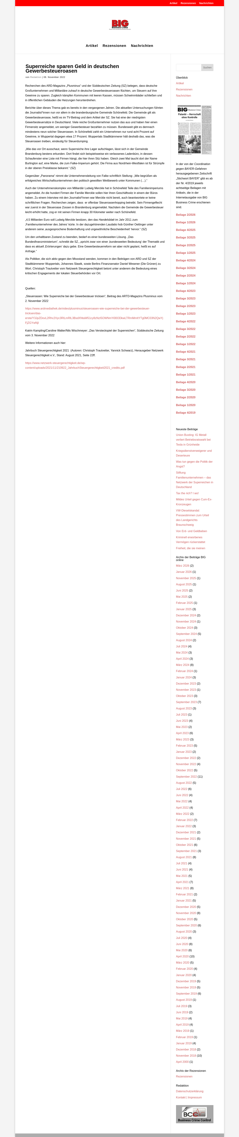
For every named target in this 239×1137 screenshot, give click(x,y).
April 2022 (182, 807)
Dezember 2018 (186, 1049)
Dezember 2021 (186, 832)
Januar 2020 (184, 975)
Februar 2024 (184, 671)
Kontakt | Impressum (189, 1097)
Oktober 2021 (184, 844)
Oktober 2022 (184, 770)
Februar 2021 (184, 894)
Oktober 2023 (184, 695)
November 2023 (186, 689)
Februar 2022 (184, 820)
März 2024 (182, 664)
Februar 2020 (184, 968)
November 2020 (186, 913)
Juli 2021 (181, 863)
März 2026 (182, 565)
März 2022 (182, 813)
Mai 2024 (182, 652)
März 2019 (182, 1030)
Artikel (173, 3)
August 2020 (184, 931)
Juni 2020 (182, 944)
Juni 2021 (182, 869)
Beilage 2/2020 (185, 397)
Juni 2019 (182, 1012)
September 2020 (186, 925)
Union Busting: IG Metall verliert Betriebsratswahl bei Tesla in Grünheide (193, 439)
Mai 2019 (182, 1018)
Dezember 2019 (186, 981)
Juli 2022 (181, 788)
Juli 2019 (181, 1006)
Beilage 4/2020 (185, 382)
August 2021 (184, 857)
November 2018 (186, 1055)
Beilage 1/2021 (185, 374)
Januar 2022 (184, 826)
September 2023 (186, 702)
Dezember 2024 (186, 615)
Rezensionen (188, 3)
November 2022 (186, 764)
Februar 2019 (184, 1037)
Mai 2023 (182, 726)
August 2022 (184, 782)
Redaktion (35, 77)
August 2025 (184, 584)
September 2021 (186, 851)
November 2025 (186, 578)
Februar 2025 (184, 602)
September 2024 (186, 633)
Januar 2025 (184, 609)
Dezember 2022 (186, 757)
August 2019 (184, 999)
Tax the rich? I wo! (187, 493)
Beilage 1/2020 (185, 405)
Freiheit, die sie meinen (190, 548)
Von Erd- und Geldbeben (191, 531)
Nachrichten (206, 3)
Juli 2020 (181, 937)
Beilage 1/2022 (185, 344)
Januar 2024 (184, 677)
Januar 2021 (184, 900)
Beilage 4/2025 (185, 229)
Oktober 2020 (184, 919)
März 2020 (182, 962)
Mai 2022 (182, 801)
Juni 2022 (182, 795)
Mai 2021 (182, 875)
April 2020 (182, 956)
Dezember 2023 (186, 683)
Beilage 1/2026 (185, 222)
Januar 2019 (184, 1043)
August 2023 (184, 708)
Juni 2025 (182, 590)
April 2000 (182, 1061)
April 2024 (182, 658)
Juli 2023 (181, 714)
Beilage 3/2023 (185, 298)
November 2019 (186, 987)
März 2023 (182, 739)
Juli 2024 (181, 646)
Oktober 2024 (184, 627)
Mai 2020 (182, 950)
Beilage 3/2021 (185, 359)
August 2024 (184, 640)
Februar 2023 (184, 745)
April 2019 (182, 1024)
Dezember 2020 (186, 906)
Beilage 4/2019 (185, 412)
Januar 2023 (184, 751)
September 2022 (186, 776)
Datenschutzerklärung (190, 1091)
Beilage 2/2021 (185, 367)
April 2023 (182, 733)
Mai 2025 (182, 596)
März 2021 (182, 888)
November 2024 (186, 621)
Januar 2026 (184, 571)
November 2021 (186, 838)
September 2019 (186, 993)
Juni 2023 (182, 720)
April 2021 (182, 882)
